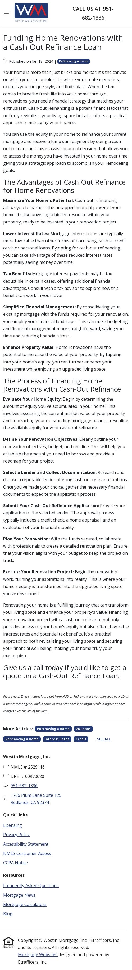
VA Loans (83, 729)
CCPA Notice (15, 863)
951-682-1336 (24, 786)
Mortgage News (19, 895)
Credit (81, 739)
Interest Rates (57, 739)
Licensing (12, 825)
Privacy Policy (16, 834)
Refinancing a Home (73, 61)
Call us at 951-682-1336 (92, 13)
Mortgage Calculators (25, 904)
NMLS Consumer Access (27, 853)
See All (104, 739)
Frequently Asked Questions (31, 885)
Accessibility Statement (25, 844)
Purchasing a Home (53, 729)
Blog (7, 914)
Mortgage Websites (38, 955)
